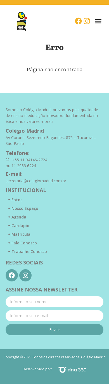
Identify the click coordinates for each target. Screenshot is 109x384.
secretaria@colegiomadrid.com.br (36, 180)
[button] (98, 21)
